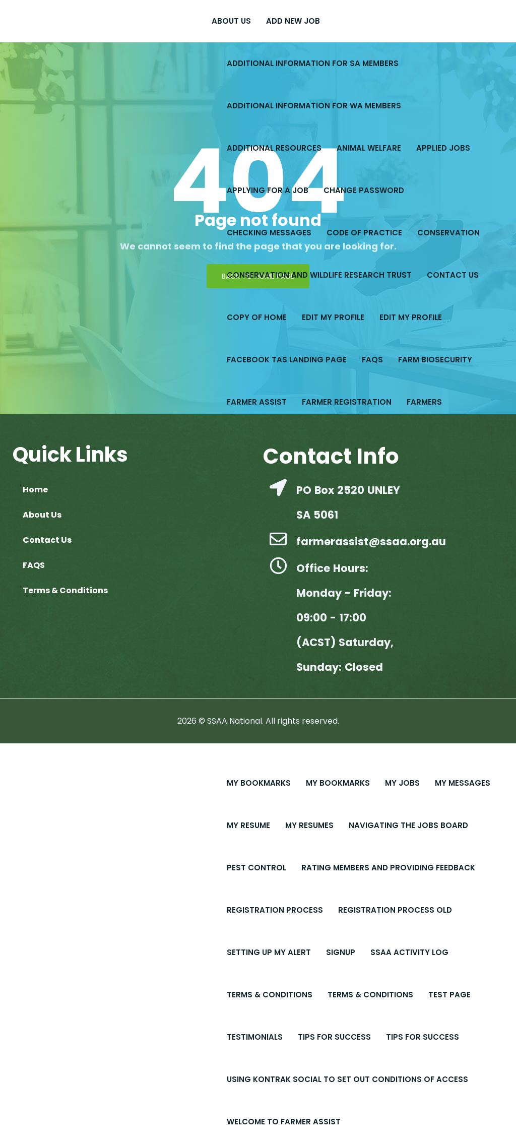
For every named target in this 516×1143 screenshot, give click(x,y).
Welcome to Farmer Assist (284, 1121)
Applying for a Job (267, 190)
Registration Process (275, 910)
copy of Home (257, 317)
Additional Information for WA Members (314, 105)
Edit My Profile (333, 317)
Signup (340, 952)
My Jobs (402, 783)
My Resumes (309, 825)
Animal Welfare (369, 148)
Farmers (424, 402)
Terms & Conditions (269, 994)
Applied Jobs (443, 148)
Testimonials (255, 1037)
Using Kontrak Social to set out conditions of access (347, 1079)
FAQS (372, 359)
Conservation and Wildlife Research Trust (319, 275)
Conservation (448, 232)
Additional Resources (274, 148)
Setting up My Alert (269, 952)
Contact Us (453, 275)
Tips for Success (422, 1037)
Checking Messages (269, 232)
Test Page (449, 994)
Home (35, 489)
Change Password (364, 190)
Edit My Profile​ (410, 317)
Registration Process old (395, 910)
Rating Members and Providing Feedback (388, 867)
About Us (231, 21)
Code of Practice (364, 232)
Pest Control (256, 867)
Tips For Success (334, 1037)
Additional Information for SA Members (313, 63)
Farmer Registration (347, 402)
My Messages (462, 783)
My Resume (248, 825)
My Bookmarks (259, 783)
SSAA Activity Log (409, 952)
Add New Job (293, 21)
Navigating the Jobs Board (408, 825)
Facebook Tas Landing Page (287, 359)
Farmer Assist (257, 402)
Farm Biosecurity (435, 359)
